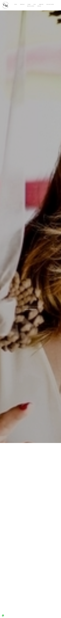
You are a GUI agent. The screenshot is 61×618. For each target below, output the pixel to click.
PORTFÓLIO (22, 4)
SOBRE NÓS (41, 4)
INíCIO (15, 4)
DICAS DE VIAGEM (50, 4)
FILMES (29, 4)
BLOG (35, 4)
